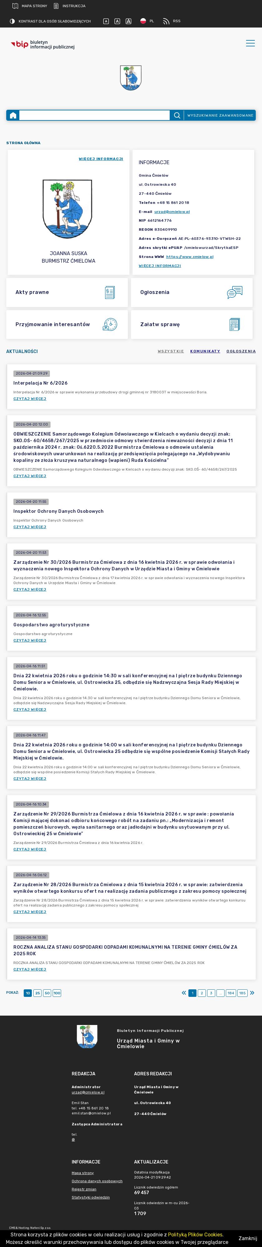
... (220, 993)
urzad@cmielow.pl (172, 212)
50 (47, 993)
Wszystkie (171, 351)
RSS (172, 21)
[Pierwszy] (184, 993)
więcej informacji (101, 159)
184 (231, 993)
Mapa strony (29, 6)
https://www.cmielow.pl (190, 257)
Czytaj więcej (29, 398)
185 (242, 993)
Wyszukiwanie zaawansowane (220, 115)
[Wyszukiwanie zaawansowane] (94, 115)
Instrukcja (69, 6)
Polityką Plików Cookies (195, 1235)
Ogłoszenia (241, 351)
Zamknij (248, 1238)
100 (57, 993)
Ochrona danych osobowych (97, 1181)
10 (28, 993)
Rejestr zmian (84, 1189)
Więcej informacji (160, 266)
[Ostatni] (252, 993)
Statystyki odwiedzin (91, 1197)
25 (37, 993)
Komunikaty (205, 351)
